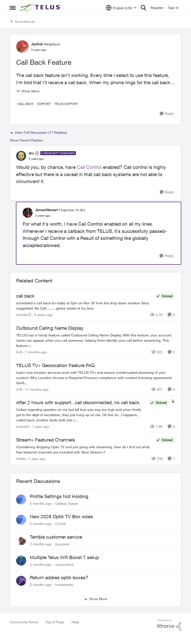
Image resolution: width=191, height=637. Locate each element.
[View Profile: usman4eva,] (21, 561)
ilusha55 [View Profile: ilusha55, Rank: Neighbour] (22, 426)
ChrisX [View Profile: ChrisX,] (60, 523)
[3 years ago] (42, 314)
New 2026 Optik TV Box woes (61, 516)
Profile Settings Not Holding (59, 496)
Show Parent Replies (26, 140)
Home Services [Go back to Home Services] (22, 21)
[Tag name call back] (25, 104)
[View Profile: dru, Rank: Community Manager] (21, 156)
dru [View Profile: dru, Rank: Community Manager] (31, 153)
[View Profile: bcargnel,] (21, 540)
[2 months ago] (40, 503)
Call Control (89, 167)
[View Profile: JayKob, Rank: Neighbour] (22, 46)
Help (75, 622)
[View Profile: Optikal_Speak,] (21, 500)
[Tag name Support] (44, 104)
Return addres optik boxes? (59, 577)
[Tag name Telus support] (66, 104)
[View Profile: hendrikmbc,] (21, 581)
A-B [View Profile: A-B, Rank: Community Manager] (19, 352)
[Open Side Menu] (12, 7)
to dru (80, 210)
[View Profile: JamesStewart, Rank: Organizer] (28, 213)
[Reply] (167, 113)
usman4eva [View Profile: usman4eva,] (64, 564)
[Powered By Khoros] (169, 625)
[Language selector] (121, 8)
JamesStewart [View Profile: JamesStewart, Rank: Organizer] (46, 210)
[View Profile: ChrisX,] (21, 520)
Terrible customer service (56, 537)
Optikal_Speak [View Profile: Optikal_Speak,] (66, 503)
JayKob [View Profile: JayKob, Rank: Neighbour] (37, 44)
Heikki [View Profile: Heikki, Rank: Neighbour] (21, 458)
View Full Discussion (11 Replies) (38, 132)
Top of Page (55, 622)
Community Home (24, 622)
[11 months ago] (35, 389)
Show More (28, 91)
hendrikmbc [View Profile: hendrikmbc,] (64, 584)
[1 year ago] (39, 426)
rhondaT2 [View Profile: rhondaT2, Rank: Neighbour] (23, 315)
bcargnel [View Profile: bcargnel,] (62, 544)
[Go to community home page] (40, 8)
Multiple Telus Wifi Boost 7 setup (64, 557)
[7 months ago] (35, 352)
